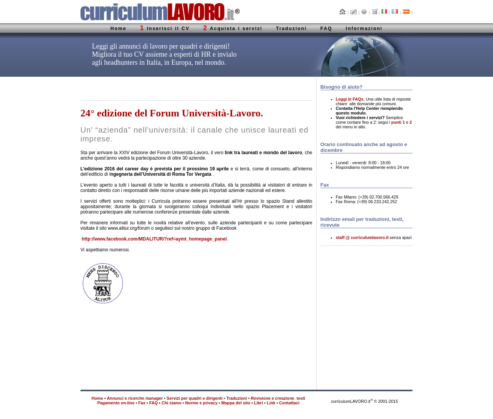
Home (118, 28)
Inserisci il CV (165, 28)
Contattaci (289, 402)
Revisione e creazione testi (278, 398)
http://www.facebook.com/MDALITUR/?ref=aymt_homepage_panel (154, 239)
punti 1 (398, 122)
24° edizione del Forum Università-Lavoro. (171, 113)
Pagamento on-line (116, 402)
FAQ (326, 28)
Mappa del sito (235, 402)
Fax (142, 402)
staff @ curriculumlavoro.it (362, 237)
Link (271, 402)
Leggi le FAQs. (350, 99)
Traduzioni (291, 28)
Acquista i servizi (233, 28)
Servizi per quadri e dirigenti (195, 398)
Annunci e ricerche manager (135, 398)
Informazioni (364, 28)
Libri (258, 402)
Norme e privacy (201, 402)
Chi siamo (171, 402)
